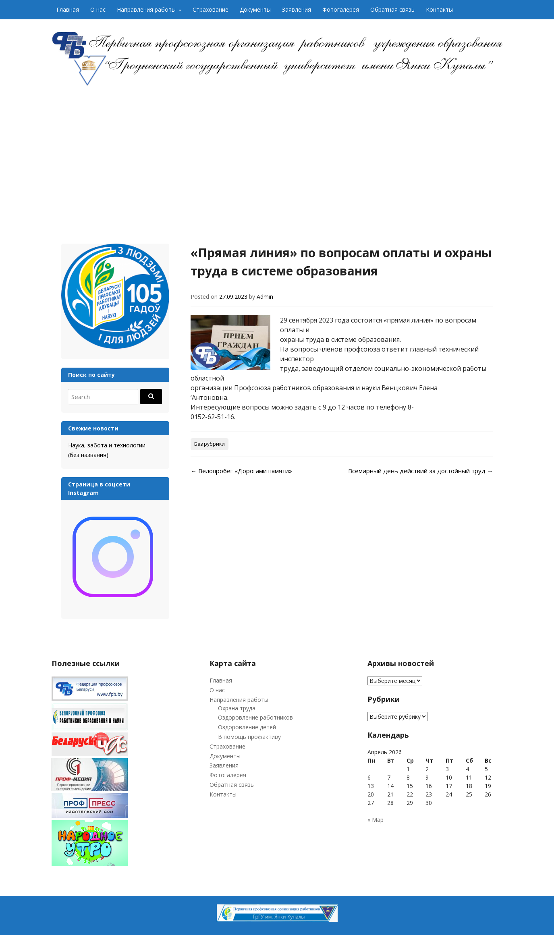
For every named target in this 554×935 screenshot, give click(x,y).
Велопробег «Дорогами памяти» (241, 471)
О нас (98, 9)
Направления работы (146, 9)
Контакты (439, 9)
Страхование (210, 9)
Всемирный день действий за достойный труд (420, 471)
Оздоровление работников (255, 717)
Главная (67, 9)
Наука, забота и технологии (106, 445)
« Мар (375, 819)
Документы (255, 9)
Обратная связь (392, 9)
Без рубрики (209, 444)
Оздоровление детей (247, 727)
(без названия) (88, 455)
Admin (265, 296)
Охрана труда (236, 708)
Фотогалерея (340, 9)
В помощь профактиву (249, 737)
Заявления (296, 9)
